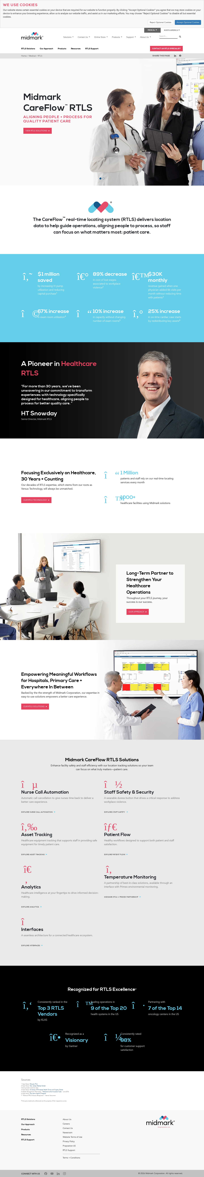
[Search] (180, 36)
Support (130, 37)
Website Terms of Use (72, 1137)
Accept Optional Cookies (188, 22)
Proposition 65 (69, 1145)
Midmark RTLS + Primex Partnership (121, 897)
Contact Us (83, 37)
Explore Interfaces (30, 945)
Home (24, 56)
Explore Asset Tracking (32, 854)
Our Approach (46, 48)
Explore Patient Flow (114, 854)
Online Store (100, 37)
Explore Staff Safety (114, 812)
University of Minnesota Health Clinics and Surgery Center (46, 1090)
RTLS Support (91, 48)
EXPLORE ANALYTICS (30, 907)
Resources (76, 48)
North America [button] (172, 30)
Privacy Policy (69, 1141)
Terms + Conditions (71, 1157)
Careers (66, 1123)
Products (116, 37)
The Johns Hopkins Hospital (38, 1093)
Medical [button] (152, 30)
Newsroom (67, 1132)
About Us (144, 37)
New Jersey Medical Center (38, 1086)
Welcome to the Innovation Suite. (52, 1092)
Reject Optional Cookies (160, 22)
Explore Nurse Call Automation (37, 812)
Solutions (67, 37)
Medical (32, 56)
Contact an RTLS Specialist (166, 48)
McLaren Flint (34, 1084)
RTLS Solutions (28, 48)
